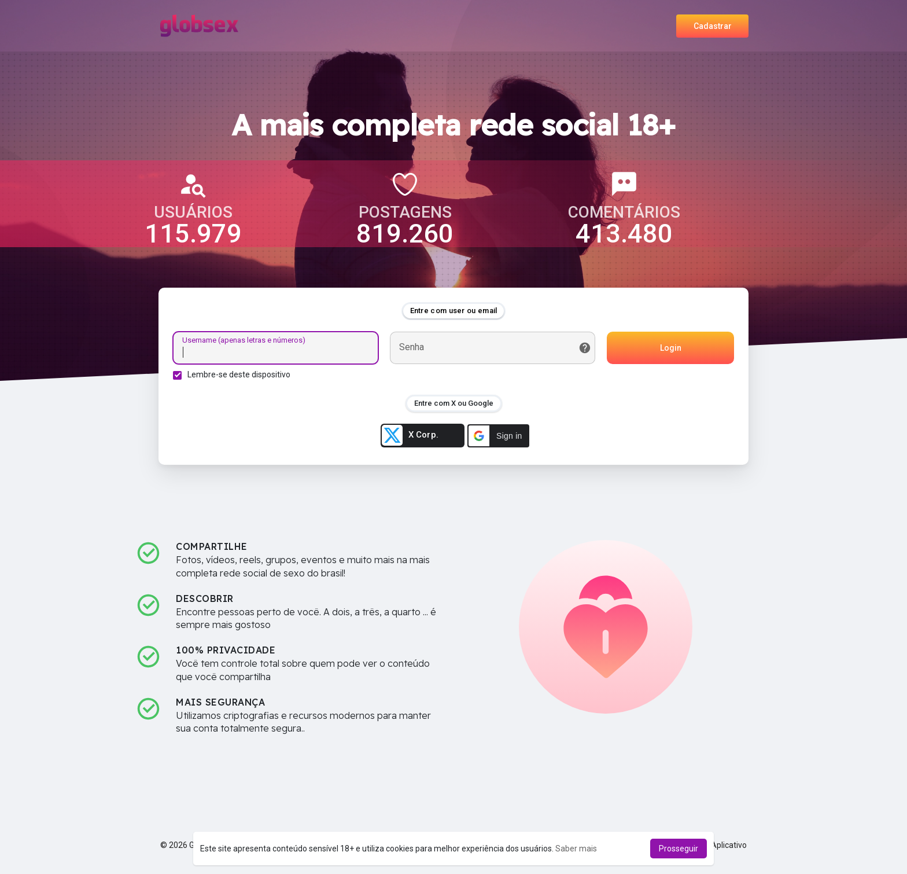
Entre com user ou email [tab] (453, 310)
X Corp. (410, 435)
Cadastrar (713, 26)
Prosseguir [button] (678, 848)
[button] (498, 435)
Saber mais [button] (576, 848)
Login (670, 347)
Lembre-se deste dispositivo (238, 374)
